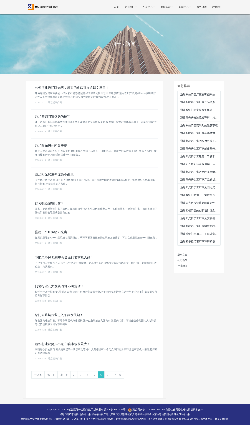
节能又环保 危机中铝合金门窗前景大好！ (64, 257)
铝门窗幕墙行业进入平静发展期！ (59, 315)
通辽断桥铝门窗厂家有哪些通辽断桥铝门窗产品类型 (211, 133)
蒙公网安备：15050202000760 (146, 409)
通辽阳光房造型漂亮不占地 (54, 174)
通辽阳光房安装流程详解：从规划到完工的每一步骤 (211, 164)
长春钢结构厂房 (100, 414)
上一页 (64, 375)
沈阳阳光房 (167, 414)
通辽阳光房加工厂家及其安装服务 (200, 218)
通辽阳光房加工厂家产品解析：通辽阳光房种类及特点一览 (215, 179)
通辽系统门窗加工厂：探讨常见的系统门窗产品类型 (211, 233)
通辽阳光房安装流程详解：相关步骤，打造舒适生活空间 (213, 117)
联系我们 (217, 7)
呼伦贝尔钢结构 (182, 414)
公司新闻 (182, 260)
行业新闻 (182, 265)
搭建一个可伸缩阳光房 (51, 232)
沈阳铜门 (113, 414)
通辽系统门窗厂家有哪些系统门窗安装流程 (205, 94)
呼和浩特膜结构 (143, 414)
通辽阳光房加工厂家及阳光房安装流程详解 (205, 187)
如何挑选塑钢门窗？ (49, 203)
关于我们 (131, 7)
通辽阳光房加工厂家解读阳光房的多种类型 (205, 148)
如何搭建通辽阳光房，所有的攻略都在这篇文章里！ (72, 88)
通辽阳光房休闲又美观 (51, 145)
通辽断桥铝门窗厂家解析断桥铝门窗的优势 (205, 226)
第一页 (51, 375)
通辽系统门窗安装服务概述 (196, 110)
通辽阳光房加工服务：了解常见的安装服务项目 (208, 156)
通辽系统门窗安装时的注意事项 (199, 125)
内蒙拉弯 (156, 414)
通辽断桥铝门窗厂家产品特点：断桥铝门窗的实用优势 (212, 102)
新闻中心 (185, 7)
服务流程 (202, 7)
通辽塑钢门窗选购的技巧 (52, 116)
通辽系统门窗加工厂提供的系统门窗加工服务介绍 (209, 195)
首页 (116, 7)
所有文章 (182, 254)
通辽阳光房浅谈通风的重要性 (197, 202)
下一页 (118, 375)
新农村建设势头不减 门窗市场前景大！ (62, 344)
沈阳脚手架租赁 (126, 414)
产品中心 (149, 7)
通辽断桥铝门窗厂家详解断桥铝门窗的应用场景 (208, 241)
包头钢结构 (85, 414)
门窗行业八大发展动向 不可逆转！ (59, 286)
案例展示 (167, 7)
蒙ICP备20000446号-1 (115, 409)
